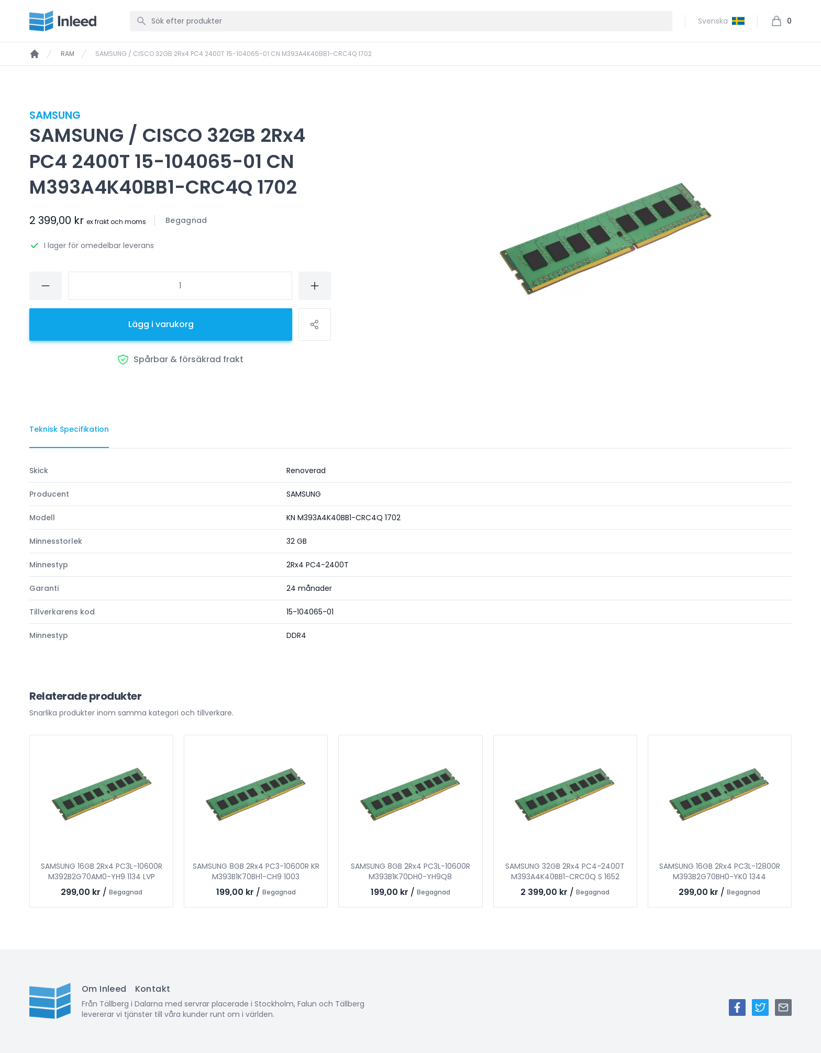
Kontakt (153, 989)
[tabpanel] (410, 553)
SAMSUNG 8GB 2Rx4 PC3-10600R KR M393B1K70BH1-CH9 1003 (256, 871)
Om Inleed (104, 989)
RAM (67, 54)
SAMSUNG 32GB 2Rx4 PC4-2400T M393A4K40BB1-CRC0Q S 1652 (565, 871)
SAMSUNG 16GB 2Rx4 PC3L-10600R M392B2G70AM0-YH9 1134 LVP (101, 871)
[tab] (69, 429)
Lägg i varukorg (161, 324)
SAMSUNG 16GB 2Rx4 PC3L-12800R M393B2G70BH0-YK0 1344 (719, 871)
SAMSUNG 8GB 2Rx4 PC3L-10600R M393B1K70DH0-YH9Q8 (410, 871)
